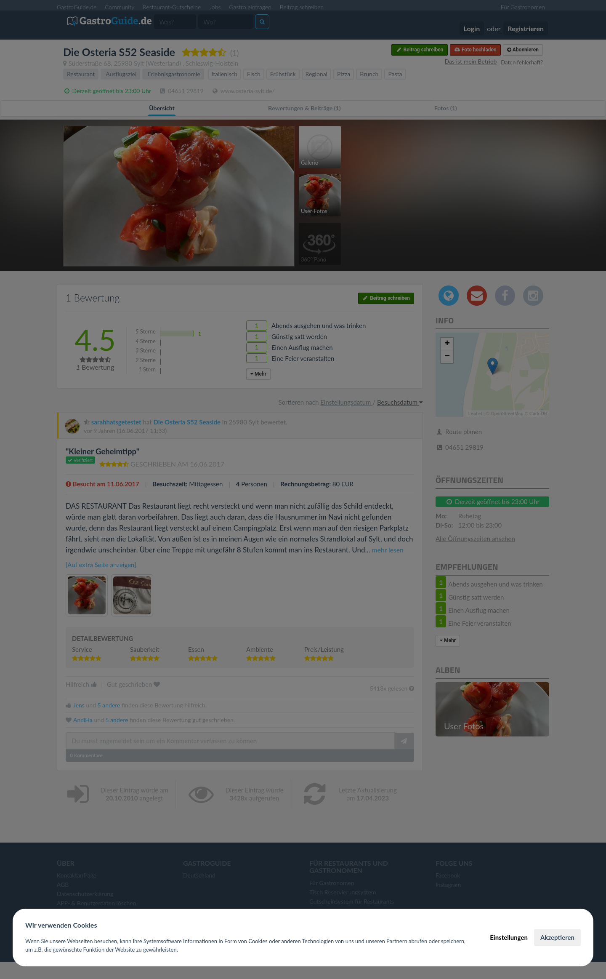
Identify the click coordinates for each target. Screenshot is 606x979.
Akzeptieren (557, 937)
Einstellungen (509, 937)
